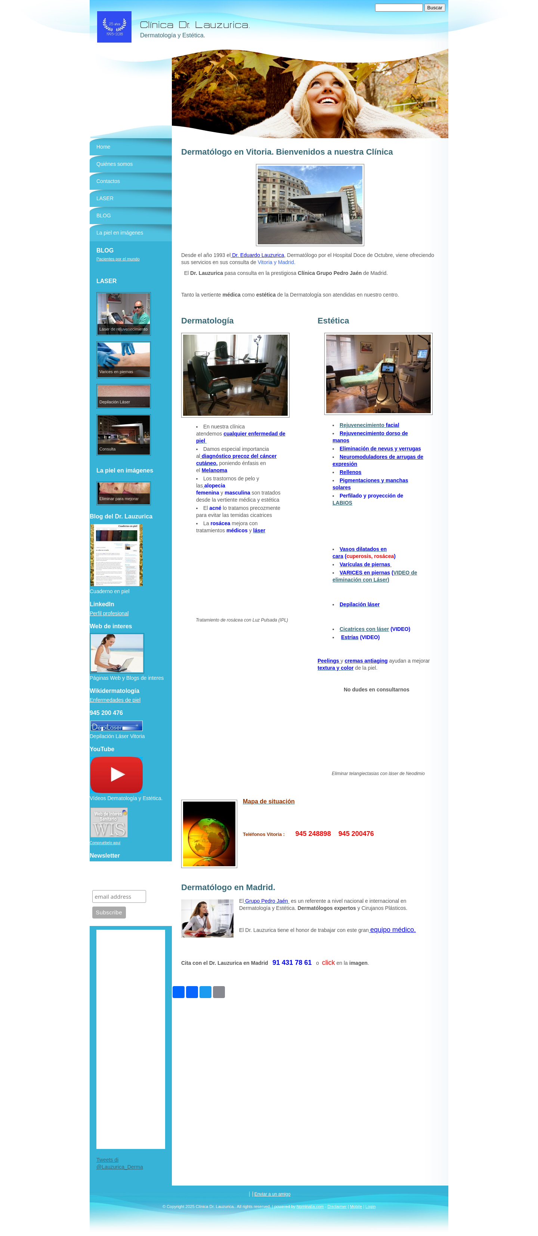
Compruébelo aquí (105, 843)
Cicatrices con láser (364, 629)
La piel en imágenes (119, 233)
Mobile (356, 1206)
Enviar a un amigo (272, 1194)
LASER (105, 198)
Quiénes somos (114, 164)
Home (103, 147)
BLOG (103, 216)
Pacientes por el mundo (118, 259)
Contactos (108, 181)
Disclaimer (336, 1206)
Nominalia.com (310, 1206)
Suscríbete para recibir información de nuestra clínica (125, 875)
